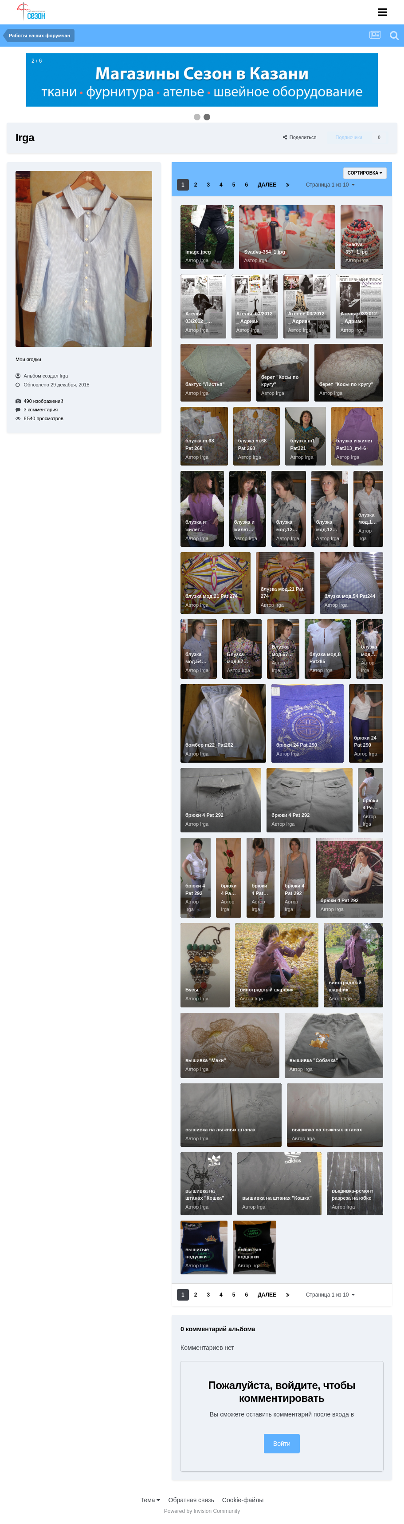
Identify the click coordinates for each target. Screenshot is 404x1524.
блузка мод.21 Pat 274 (211, 596)
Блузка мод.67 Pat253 (235, 662)
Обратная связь (191, 1500)
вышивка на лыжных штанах (220, 1129)
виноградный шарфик (267, 989)
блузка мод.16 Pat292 (366, 522)
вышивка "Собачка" (314, 1060)
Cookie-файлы (243, 1500)
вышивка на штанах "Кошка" (277, 1198)
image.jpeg (198, 252)
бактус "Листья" (205, 384)
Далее (267, 185)
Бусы (191, 989)
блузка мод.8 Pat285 (369, 654)
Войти (281, 1443)
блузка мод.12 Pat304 (284, 529)
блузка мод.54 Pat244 (350, 596)
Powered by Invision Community (202, 1511)
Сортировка (365, 173)
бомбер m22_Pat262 (209, 745)
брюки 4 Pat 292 (204, 815)
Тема (151, 1500)
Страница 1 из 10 (330, 185)
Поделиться (300, 137)
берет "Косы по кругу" (346, 384)
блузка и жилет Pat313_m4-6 (200, 529)
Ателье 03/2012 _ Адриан (196, 321)
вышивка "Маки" (205, 1060)
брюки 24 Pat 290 (296, 745)
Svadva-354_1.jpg (264, 252)
